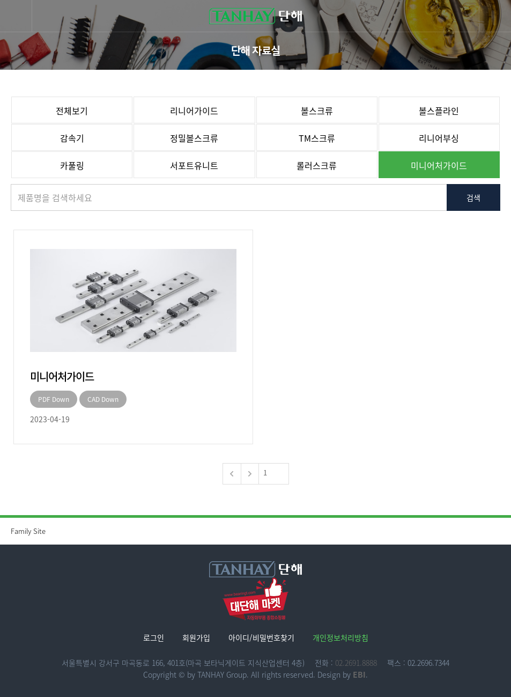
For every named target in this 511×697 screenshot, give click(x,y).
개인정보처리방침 (340, 637)
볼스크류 (317, 110)
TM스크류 (317, 137)
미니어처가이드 (439, 165)
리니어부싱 (439, 137)
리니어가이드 (194, 110)
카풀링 (72, 165)
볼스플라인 (439, 110)
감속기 (72, 137)
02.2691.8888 (356, 662)
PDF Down (53, 399)
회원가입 (196, 637)
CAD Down (103, 399)
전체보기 (72, 110)
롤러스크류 (317, 165)
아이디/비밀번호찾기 (261, 637)
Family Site (261, 531)
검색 (473, 197)
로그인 (153, 637)
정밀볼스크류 (194, 137)
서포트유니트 (194, 165)
